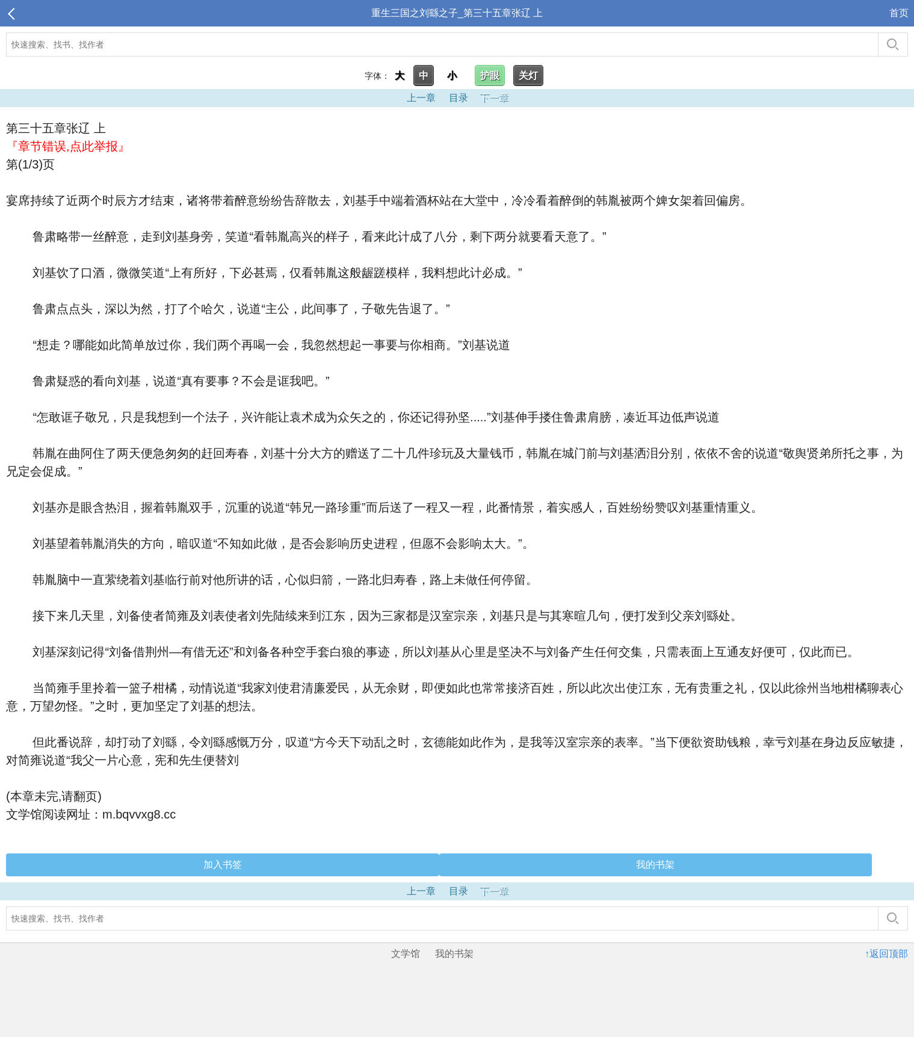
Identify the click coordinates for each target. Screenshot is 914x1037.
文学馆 (405, 954)
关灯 (528, 75)
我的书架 (655, 864)
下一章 (494, 98)
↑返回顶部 (886, 954)
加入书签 (222, 864)
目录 (458, 98)
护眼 (489, 75)
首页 (899, 13)
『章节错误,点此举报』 (68, 146)
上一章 (421, 98)
